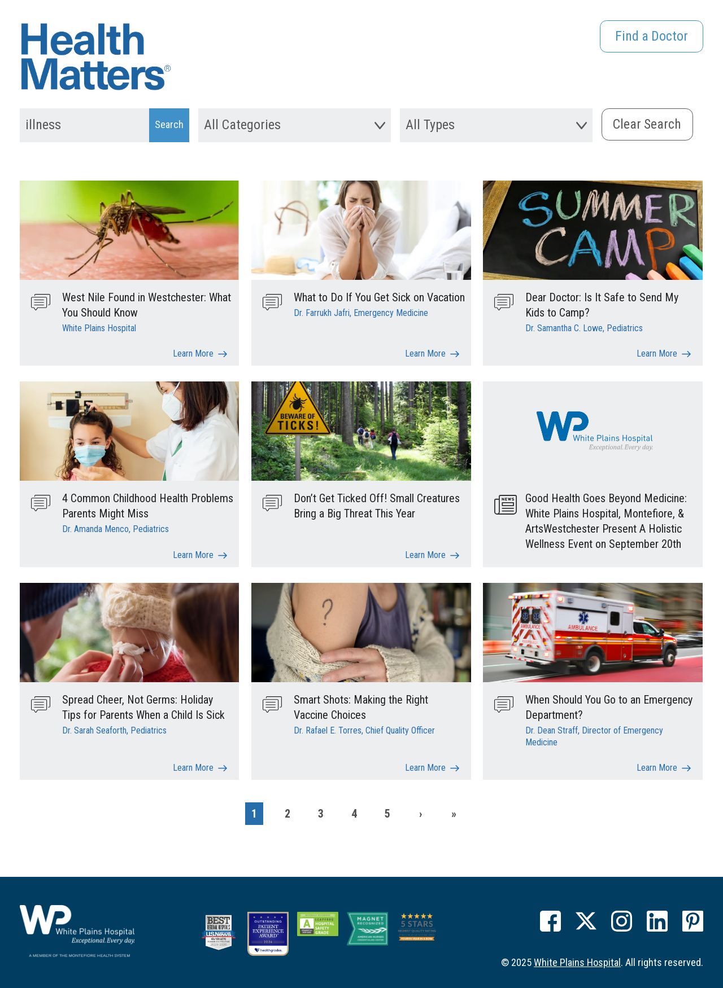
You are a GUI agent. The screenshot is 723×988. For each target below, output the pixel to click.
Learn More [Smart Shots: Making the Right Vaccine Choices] (425, 766)
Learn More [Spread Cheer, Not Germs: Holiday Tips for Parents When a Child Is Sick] (193, 766)
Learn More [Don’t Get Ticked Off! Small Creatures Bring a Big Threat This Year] (425, 554)
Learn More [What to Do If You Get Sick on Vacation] (425, 353)
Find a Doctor (651, 37)
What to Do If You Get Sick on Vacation (379, 297)
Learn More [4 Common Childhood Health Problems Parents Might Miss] (193, 554)
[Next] (421, 812)
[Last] (454, 812)
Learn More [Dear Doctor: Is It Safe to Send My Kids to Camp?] (657, 353)
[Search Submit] (169, 125)
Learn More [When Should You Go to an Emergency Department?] (657, 766)
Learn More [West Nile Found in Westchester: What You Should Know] (193, 353)
